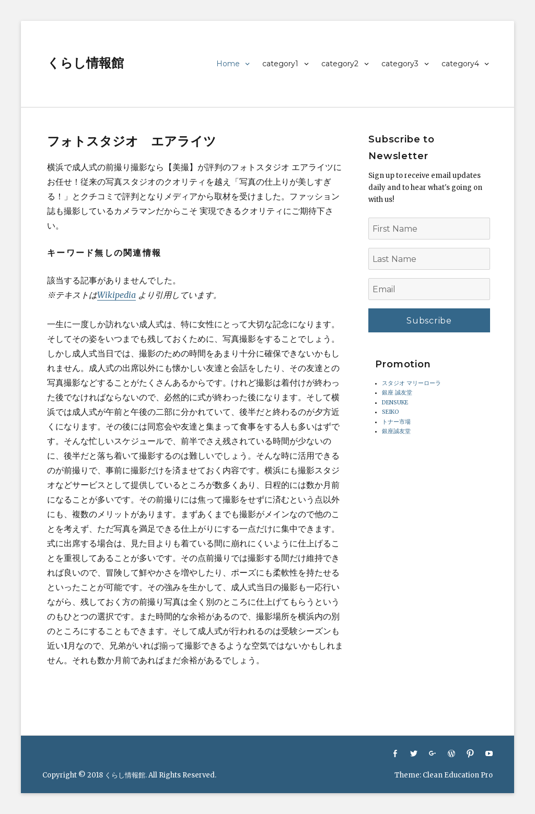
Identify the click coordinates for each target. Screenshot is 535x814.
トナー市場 (396, 421)
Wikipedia (116, 295)
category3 (399, 63)
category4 (460, 63)
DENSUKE (395, 402)
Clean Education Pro (458, 775)
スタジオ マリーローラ (411, 383)
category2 (339, 63)
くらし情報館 (85, 62)
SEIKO (390, 412)
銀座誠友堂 (396, 431)
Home (228, 63)
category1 (280, 63)
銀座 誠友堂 (397, 392)
